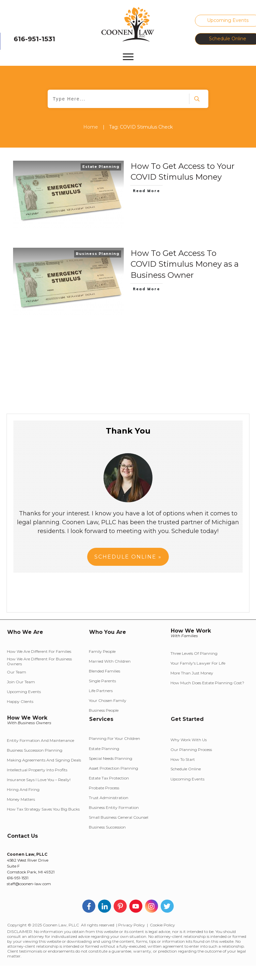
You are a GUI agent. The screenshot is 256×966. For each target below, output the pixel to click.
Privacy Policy (131, 924)
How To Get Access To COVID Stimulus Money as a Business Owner (185, 264)
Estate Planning (101, 166)
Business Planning (98, 253)
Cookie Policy (162, 924)
